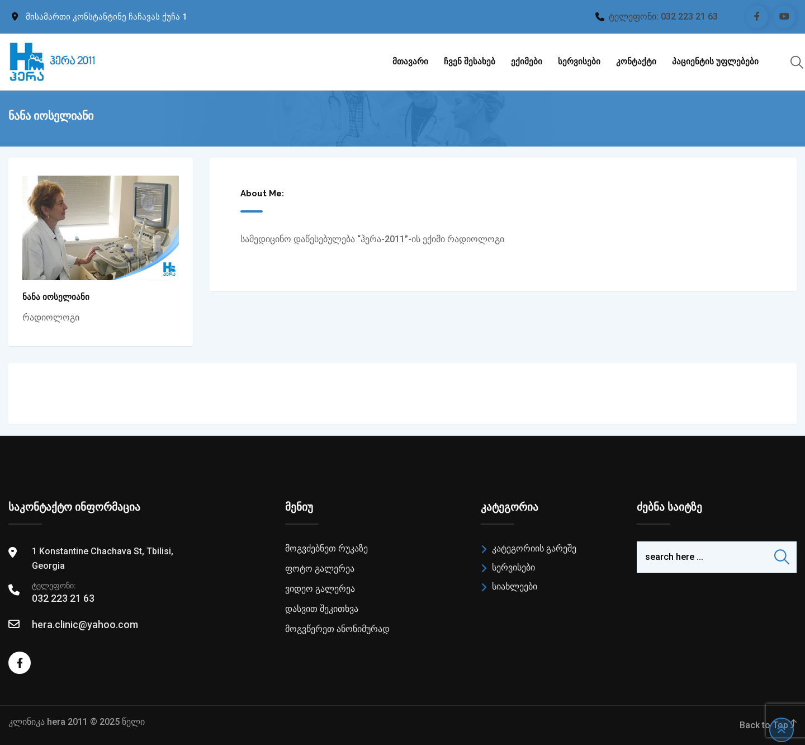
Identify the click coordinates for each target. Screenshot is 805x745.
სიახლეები (514, 586)
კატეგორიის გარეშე (534, 548)
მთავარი (410, 61)
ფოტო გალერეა (319, 568)
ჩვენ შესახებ (469, 61)
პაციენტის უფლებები (715, 61)
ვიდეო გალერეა (320, 588)
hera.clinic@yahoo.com (85, 624)
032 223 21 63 (689, 16)
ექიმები (526, 61)
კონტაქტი (636, 61)
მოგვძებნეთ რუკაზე (326, 548)
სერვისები (579, 61)
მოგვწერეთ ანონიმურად (337, 629)
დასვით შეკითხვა (321, 608)
